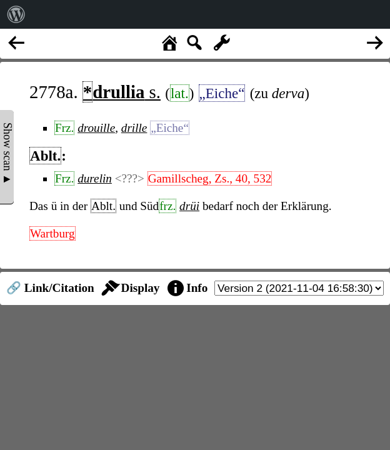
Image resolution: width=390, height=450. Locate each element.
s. (121, 91)
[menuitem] (16, 14)
